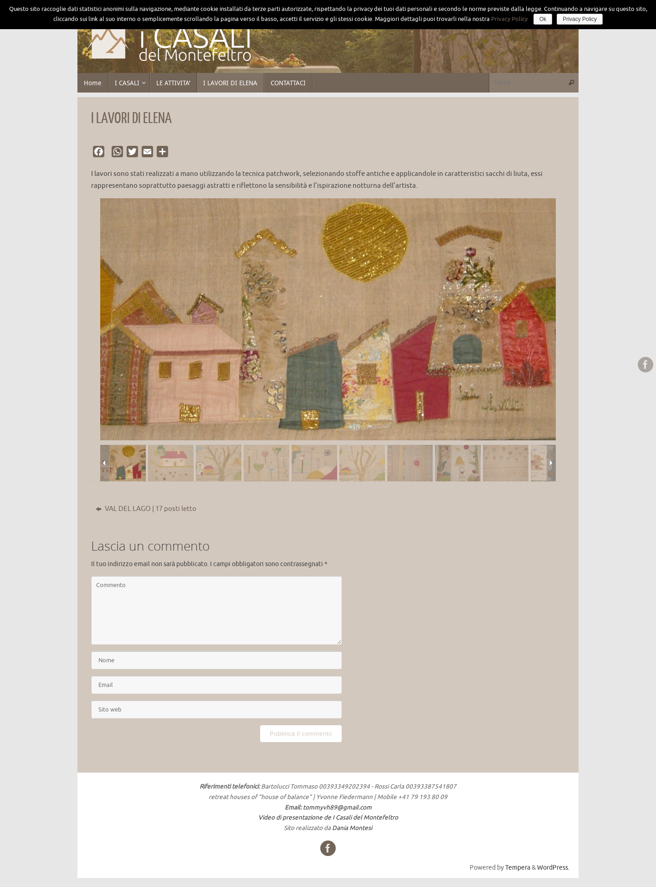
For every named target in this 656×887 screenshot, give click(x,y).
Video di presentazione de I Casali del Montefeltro (328, 817)
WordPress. (553, 868)
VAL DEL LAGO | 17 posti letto (146, 509)
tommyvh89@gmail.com (337, 807)
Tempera (517, 868)
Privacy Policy (509, 19)
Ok (542, 19)
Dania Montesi (352, 828)
